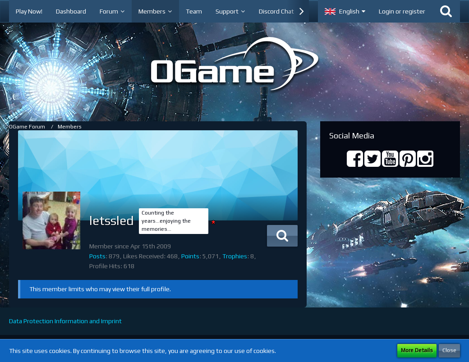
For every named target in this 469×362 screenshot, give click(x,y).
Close (449, 350)
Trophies (234, 256)
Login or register (402, 11)
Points (190, 256)
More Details (417, 350)
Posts (97, 256)
